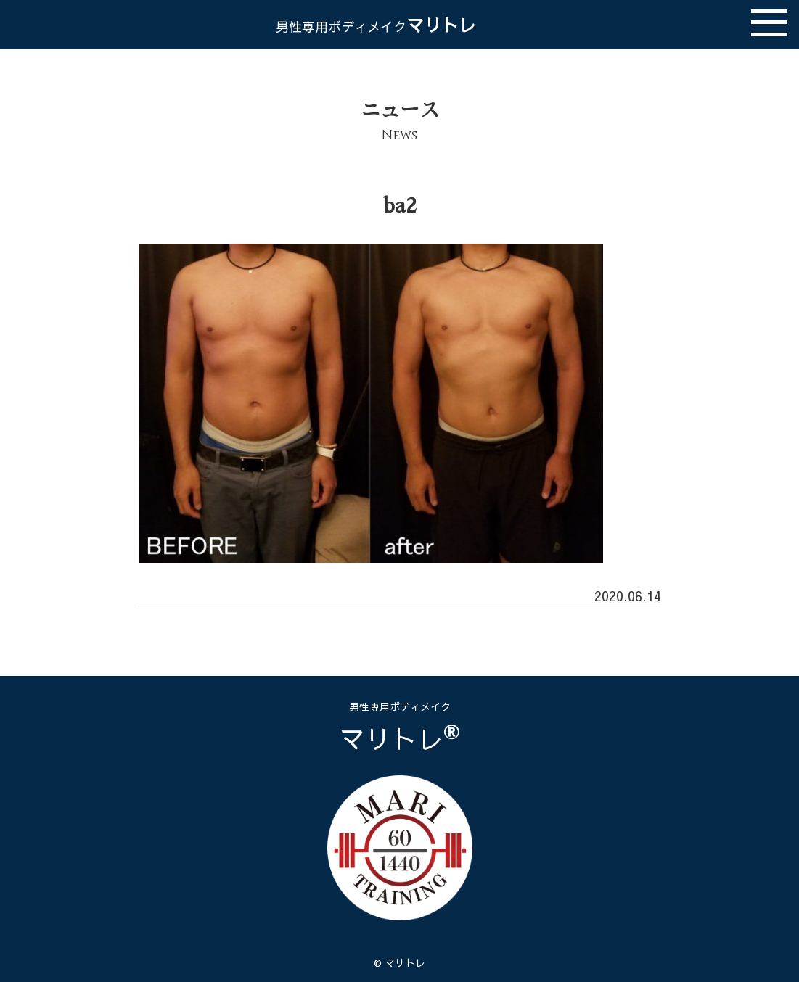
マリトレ (376, 24)
